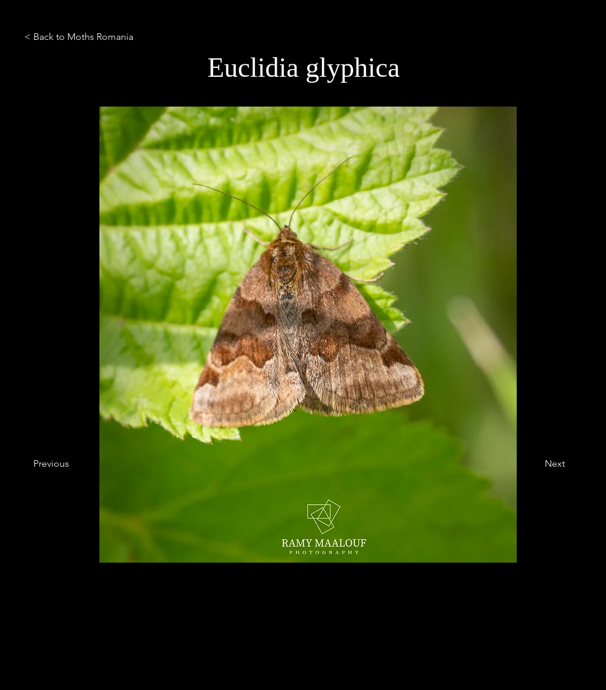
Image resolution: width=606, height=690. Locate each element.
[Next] (535, 464)
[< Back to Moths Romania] (100, 37)
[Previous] (72, 464)
